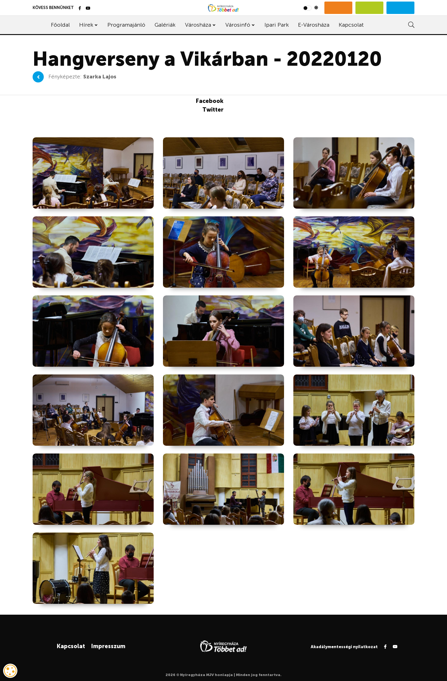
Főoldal (60, 24)
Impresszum (108, 646)
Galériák (165, 24)
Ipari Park (276, 24)
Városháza (198, 24)
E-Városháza (313, 24)
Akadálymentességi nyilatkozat (344, 646)
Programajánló (126, 24)
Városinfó (237, 24)
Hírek (86, 24)
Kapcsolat (351, 24)
